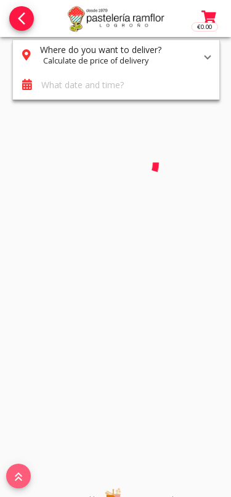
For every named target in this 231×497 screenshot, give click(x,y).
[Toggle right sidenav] (207, 18)
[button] (116, 55)
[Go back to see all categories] (21, 18)
